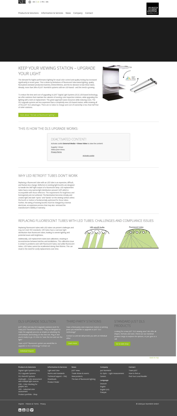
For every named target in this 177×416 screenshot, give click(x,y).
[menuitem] (29, 13)
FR (43, 2)
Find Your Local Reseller (138, 376)
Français (103, 392)
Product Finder (53, 382)
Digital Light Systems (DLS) (29, 370)
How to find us (134, 373)
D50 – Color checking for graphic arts (27, 385)
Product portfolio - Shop (27, 394)
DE (34, 2)
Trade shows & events (80, 373)
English (103, 386)
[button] (38, 115)
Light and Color (54, 370)
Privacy (43, 404)
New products (77, 376)
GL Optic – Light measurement (112, 373)
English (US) (104, 389)
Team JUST (133, 370)
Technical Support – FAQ (57, 376)
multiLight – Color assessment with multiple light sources (30, 380)
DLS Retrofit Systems (26, 376)
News (68, 13)
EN (47, 2)
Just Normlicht (105, 370)
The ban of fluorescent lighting (83, 379)
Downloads (52, 379)
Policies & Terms (32, 404)
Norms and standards (56, 373)
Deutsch (103, 384)
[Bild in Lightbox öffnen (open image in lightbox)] (130, 83)
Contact (89, 13)
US (38, 2)
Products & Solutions (28, 13)
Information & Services (52, 13)
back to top (154, 357)
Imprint (21, 404)
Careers (103, 376)
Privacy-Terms (56, 152)
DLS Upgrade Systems (27, 373)
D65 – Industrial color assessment (26, 390)
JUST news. (76, 370)
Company (78, 13)
